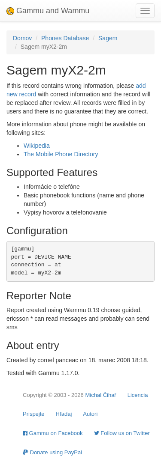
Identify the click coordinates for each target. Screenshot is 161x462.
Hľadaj (64, 414)
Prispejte (34, 414)
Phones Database (65, 38)
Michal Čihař (100, 395)
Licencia (138, 395)
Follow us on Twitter (122, 433)
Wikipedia (37, 145)
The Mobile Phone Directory (61, 154)
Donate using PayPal (52, 452)
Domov (22, 38)
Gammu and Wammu (47, 10)
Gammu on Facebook (53, 433)
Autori (90, 414)
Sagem (107, 38)
